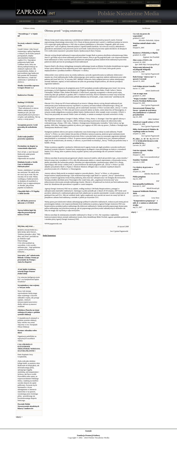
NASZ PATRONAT (107, 21)
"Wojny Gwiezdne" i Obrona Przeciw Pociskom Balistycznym (145, 100)
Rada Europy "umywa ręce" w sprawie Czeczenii (144, 78)
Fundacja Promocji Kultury (88, 435)
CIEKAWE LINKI (74, 21)
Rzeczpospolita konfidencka (143, 184)
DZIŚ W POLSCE (152, 21)
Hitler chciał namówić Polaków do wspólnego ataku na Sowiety (145, 130)
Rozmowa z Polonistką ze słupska (145, 53)
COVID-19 (57, 21)
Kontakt (88, 431)
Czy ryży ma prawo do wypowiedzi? (141, 35)
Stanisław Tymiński (140, 160)
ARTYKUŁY (42, 21)
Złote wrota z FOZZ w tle (142, 60)
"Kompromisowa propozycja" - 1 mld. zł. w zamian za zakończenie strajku (145, 203)
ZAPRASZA (96, 2)
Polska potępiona (139, 177)
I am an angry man (140, 94)
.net (78, 2)
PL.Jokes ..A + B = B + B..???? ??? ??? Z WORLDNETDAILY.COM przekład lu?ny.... (146, 141)
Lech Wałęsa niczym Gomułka (144, 86)
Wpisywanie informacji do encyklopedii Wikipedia (143, 68)
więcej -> (19, 417)
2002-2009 (90, 21)
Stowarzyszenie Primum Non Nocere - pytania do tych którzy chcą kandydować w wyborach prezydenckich (144, 111)
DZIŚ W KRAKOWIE (129, 21)
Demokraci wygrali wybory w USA (146, 122)
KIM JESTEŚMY (25, 21)
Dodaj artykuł (153, 5)
